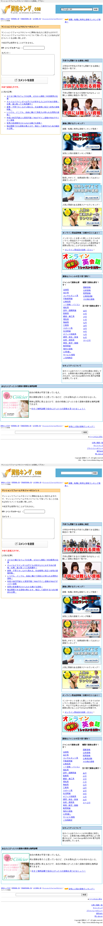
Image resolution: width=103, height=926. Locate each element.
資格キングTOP (5, 18)
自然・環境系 (68, 340)
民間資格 (87, 293)
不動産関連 (68, 299)
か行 (85, 314)
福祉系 (66, 308)
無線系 (66, 322)
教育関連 (67, 346)
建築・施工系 (68, 316)
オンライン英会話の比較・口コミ (79, 250)
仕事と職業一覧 (97, 905)
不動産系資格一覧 (26, 18)
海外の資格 (68, 349)
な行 (85, 323)
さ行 (85, 317)
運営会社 (99, 913)
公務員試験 (88, 296)
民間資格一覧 (15, 18)
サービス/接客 (69, 355)
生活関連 (67, 331)
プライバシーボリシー (95, 911)
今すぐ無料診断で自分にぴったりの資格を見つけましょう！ (58, 409)
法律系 (66, 290)
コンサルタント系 (70, 296)
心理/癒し (67, 352)
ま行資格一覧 (37, 18)
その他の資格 (88, 299)
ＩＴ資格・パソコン (71, 305)
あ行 (85, 311)
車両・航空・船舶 (70, 343)
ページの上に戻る (96, 437)
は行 (85, 326)
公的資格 (87, 290)
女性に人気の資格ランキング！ (82, 427)
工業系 (66, 325)
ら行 (85, 335)
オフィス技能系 (69, 334)
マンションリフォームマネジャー (52, 18)
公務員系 (67, 302)
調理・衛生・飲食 (70, 337)
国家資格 (87, 287)
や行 (85, 332)
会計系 (66, 293)
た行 (85, 320)
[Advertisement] (82, 42)
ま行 (85, 329)
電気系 (66, 319)
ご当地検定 (68, 358)
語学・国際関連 (69, 310)
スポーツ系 (68, 328)
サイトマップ (98, 908)
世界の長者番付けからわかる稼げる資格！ (24, 123)
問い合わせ (99, 916)
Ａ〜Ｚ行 (87, 340)
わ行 (85, 337)
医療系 (66, 313)
